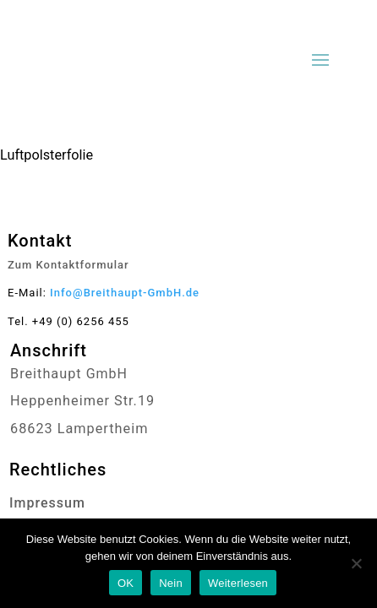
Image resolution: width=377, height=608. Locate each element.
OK (125, 583)
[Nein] (355, 563)
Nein (171, 583)
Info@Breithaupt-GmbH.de (124, 292)
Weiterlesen (238, 583)
